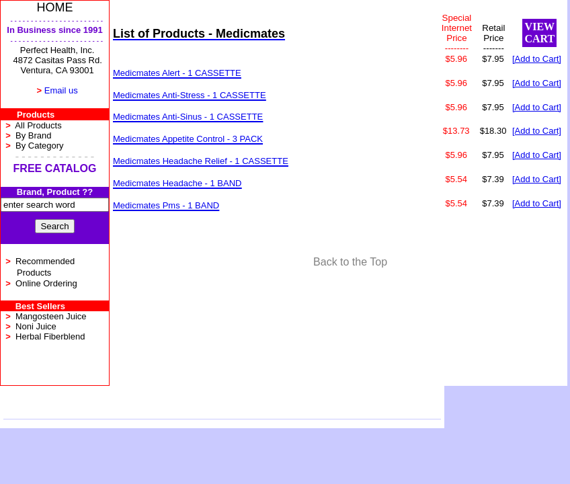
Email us (61, 90)
